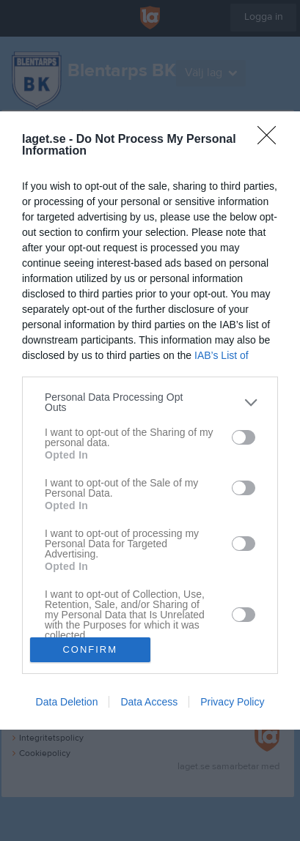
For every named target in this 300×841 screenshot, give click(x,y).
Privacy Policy (232, 702)
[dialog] (150, 420)
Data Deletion (67, 702)
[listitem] (150, 402)
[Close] (271, 140)
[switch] (243, 437)
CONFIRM (89, 648)
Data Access (149, 702)
